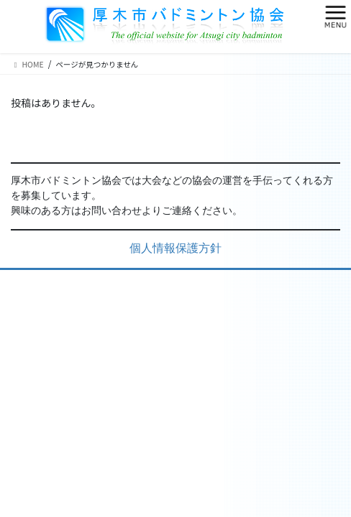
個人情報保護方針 (175, 249)
